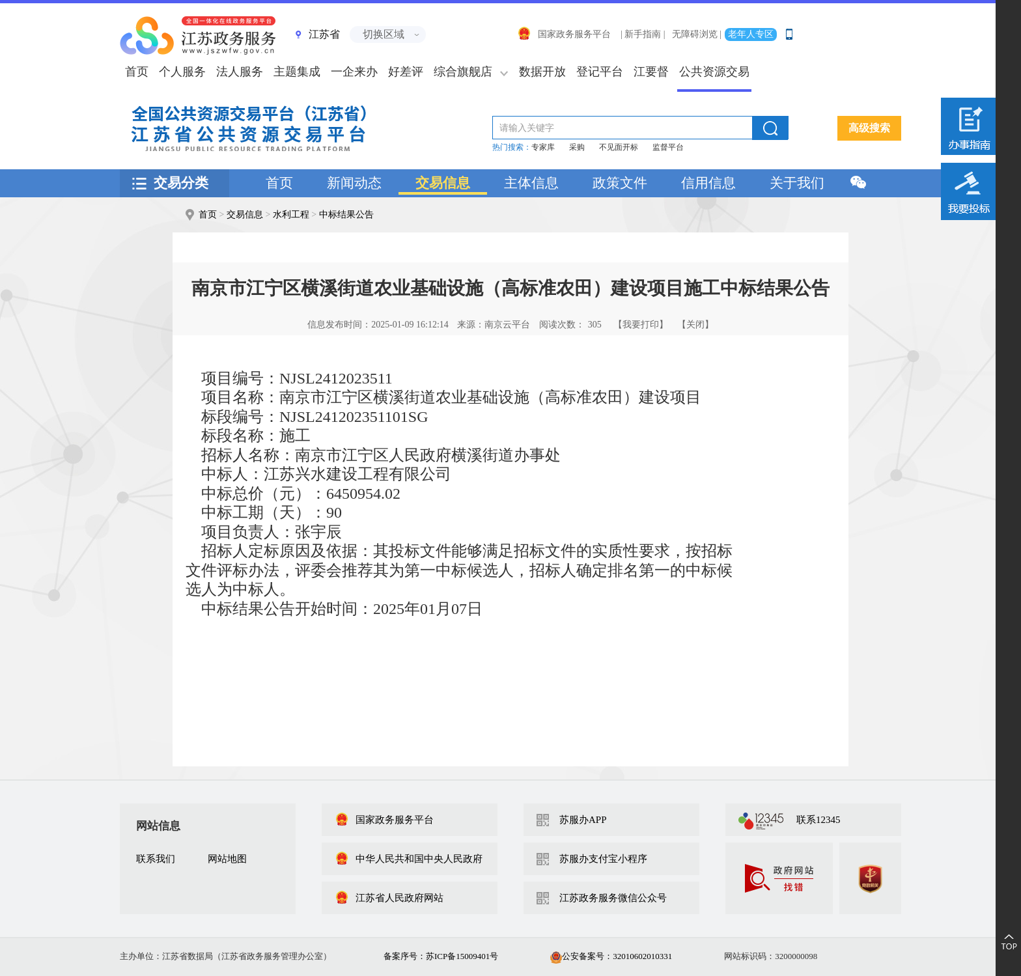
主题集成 (296, 71)
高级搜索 (869, 127)
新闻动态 (354, 183)
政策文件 (620, 183)
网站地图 (227, 859)
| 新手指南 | (643, 34)
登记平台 (599, 71)
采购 (577, 147)
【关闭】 (695, 324)
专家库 (543, 147)
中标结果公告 (346, 214)
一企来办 (354, 71)
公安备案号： (611, 956)
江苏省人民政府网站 (389, 898)
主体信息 (531, 183)
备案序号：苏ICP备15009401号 (441, 956)
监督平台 (668, 147)
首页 (279, 183)
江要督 (651, 71)
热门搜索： (511, 147)
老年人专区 (751, 34)
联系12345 (818, 820)
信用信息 (708, 183)
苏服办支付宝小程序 (603, 859)
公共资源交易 (714, 71)
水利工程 (291, 214)
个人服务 (182, 71)
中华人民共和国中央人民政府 (409, 859)
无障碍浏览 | (696, 34)
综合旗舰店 (463, 71)
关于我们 (797, 183)
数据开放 (542, 71)
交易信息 (442, 183)
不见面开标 (618, 147)
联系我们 (155, 859)
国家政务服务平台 (564, 34)
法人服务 (239, 71)
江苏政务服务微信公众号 (613, 898)
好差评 (405, 71)
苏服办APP (583, 820)
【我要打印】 (640, 324)
